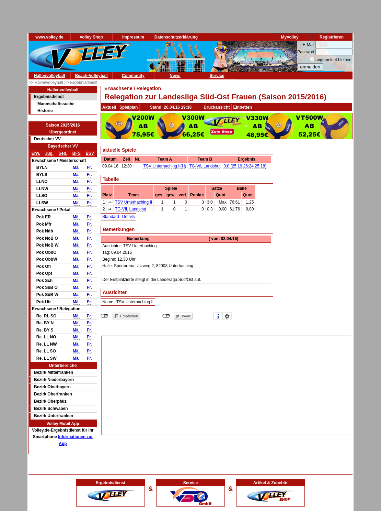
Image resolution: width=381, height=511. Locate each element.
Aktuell (109, 107)
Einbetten (242, 107)
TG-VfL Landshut (204, 166)
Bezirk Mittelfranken (53, 372)
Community (133, 75)
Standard (110, 216)
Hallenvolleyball (49, 75)
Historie (45, 110)
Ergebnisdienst (49, 96)
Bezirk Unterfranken (53, 415)
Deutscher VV (47, 139)
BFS (76, 153)
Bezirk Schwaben (51, 408)
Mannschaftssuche (55, 103)
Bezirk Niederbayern (54, 379)
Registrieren (332, 37)
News (175, 75)
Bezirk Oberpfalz (50, 401)
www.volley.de (49, 37)
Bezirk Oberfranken (53, 394)
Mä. (76, 167)
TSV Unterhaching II (133, 202)
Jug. (49, 153)
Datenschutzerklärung (176, 37)
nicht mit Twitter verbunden (166, 316)
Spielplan (128, 107)
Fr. (89, 167)
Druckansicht (217, 107)
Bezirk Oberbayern (52, 386)
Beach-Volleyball (91, 75)
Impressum (133, 37)
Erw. (36, 153)
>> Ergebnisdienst (80, 82)
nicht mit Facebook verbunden (104, 316)
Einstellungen (227, 316)
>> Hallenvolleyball (46, 82)
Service (217, 75)
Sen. (63, 153)
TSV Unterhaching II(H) (164, 166)
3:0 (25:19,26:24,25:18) (244, 166)
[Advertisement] (226, 384)
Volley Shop (91, 37)
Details (128, 216)
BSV (89, 153)
